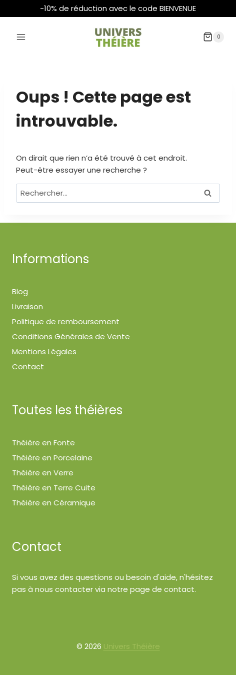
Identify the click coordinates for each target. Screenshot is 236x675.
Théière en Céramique (54, 502)
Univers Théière (132, 646)
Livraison (27, 306)
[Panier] (213, 37)
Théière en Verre (43, 472)
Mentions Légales (44, 351)
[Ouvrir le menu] (21, 37)
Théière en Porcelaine (52, 457)
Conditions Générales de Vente (71, 336)
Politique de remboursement (66, 321)
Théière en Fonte (43, 442)
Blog (20, 291)
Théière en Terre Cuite (54, 487)
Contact (28, 366)
